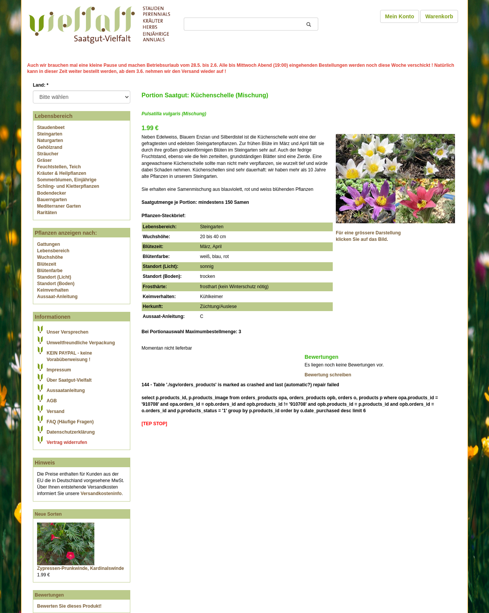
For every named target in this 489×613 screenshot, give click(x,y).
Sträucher (47, 153)
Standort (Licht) (54, 277)
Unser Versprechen (67, 332)
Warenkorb (439, 16)
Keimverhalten (53, 290)
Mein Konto (399, 16)
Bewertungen (49, 595)
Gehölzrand (49, 147)
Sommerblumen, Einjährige (66, 179)
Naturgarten (50, 140)
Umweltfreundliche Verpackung (81, 342)
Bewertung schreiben (327, 374)
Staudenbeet (51, 127)
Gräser (44, 160)
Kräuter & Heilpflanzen (61, 173)
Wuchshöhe (50, 257)
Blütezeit (46, 264)
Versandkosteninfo (101, 493)
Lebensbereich (53, 250)
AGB (52, 400)
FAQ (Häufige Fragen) (70, 421)
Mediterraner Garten (59, 206)
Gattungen (48, 244)
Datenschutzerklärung (71, 432)
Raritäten (47, 212)
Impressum (59, 370)
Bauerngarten (52, 199)
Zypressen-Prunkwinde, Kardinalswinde (80, 568)
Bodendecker (51, 193)
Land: (41, 85)
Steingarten (49, 134)
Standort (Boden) (55, 283)
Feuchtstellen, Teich (59, 166)
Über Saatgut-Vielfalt (69, 380)
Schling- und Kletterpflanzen (68, 186)
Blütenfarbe (50, 270)
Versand (56, 411)
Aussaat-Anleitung (57, 296)
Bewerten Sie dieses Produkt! (69, 606)
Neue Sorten (48, 514)
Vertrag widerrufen (67, 442)
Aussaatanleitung (66, 390)
